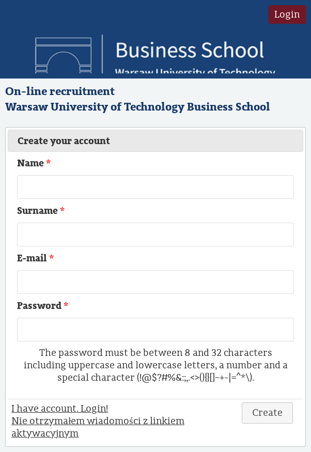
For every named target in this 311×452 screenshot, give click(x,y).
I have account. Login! (59, 408)
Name (35, 163)
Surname (42, 210)
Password (43, 306)
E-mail (36, 258)
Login (287, 14)
